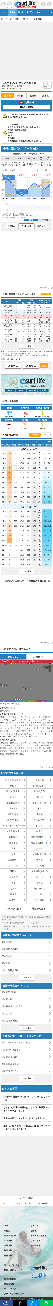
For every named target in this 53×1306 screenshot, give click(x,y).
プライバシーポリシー (14, 1294)
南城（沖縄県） (38, 843)
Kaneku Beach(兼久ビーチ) (12, 736)
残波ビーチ (5, 717)
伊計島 (39, 797)
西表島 (13, 894)
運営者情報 (9, 1284)
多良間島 (13, 865)
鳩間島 (39, 877)
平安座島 (24, 751)
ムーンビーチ (44, 734)
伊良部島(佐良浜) (39, 871)
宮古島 (12, 877)
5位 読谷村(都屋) (10, 970)
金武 (10, 748)
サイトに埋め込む (46, 294)
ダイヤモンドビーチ (15, 722)
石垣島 (12, 900)
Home (4, 12)
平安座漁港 (13, 751)
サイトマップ (10, 1289)
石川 (26, 745)
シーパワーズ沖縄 (12, 728)
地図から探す (39, 908)
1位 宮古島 (7, 942)
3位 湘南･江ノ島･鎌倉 (12, 1006)
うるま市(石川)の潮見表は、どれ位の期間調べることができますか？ (25, 1109)
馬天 (13, 848)
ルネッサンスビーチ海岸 (15, 725)
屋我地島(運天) (13, 803)
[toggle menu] (49, 3)
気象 (38, 12)
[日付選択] (26, 226)
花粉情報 (8, 1255)
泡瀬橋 (7, 745)
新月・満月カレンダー (14, 1270)
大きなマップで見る (9, 704)
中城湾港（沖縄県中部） (14, 825)
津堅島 (39, 814)
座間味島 (13, 837)
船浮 (39, 894)
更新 (44, 365)
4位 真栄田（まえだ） (12, 1064)
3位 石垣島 (7, 956)
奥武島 (39, 848)
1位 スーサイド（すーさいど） (16, 1042)
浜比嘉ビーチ (30, 720)
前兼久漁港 (36, 751)
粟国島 (13, 785)
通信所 (38, 748)
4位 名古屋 (7, 1013)
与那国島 (38, 888)
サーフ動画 (35, 1240)
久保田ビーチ (32, 736)
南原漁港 (10, 754)
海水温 (45, 95)
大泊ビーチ (34, 725)
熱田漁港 (14, 742)
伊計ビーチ (9, 731)
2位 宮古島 (7, 999)
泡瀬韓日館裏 (39, 742)
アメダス (8, 1260)
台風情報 (8, 1245)
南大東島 (12, 860)
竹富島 (13, 888)
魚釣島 (39, 860)
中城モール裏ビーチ (13, 720)
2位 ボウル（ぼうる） (12, 1049)
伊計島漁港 (17, 745)
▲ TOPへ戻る (26, 1198)
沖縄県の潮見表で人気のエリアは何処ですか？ (25, 1098)
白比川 (30, 748)
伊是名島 (39, 780)
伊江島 (13, 797)
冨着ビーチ (17, 717)
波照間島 (39, 900)
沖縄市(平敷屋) (13, 831)
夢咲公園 (20, 754)
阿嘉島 (39, 825)
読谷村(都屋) (13, 820)
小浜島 (39, 883)
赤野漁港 (4, 742)
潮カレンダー (10, 1235)
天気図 (20, 95)
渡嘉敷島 (13, 843)
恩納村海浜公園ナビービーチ (29, 731)
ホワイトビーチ (34, 722)
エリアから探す (13, 908)
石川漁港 (35, 745)
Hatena (33, 1304)
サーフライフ (7, 1203)
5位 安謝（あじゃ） (11, 1071)
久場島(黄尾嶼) (40, 854)
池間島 (13, 871)
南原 (2, 754)
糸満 (13, 854)
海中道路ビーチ (7, 711)
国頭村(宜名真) (40, 785)
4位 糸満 (6, 963)
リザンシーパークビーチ (33, 728)
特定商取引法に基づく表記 (16, 1299)
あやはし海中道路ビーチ (23, 734)
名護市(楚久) (13, 814)
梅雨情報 (8, 1250)
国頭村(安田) (39, 791)
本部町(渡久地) (40, 803)
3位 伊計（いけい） (11, 1056)
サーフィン (35, 1225)
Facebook (6, 1303)
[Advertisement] (26, 49)
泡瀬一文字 (25, 742)
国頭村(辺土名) (13, 791)
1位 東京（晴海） (10, 992)
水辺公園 (47, 751)
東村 (39, 808)
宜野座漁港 (19, 748)
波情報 (20, 12)
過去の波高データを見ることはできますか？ (24, 1118)
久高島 (39, 831)
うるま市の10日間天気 (13, 581)
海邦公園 (45, 745)
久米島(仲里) (39, 820)
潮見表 (12, 12)
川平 (13, 883)
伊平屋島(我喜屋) (13, 780)
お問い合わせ (10, 1279)
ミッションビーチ (32, 717)
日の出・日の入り (12, 1265)
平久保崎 (39, 865)
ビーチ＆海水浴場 (38, 1235)
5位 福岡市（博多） (11, 1020)
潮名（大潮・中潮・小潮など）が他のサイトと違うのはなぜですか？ (25, 1127)
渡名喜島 (13, 808)
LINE (46, 1304)
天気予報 (30, 12)
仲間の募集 (35, 1245)
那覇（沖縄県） (38, 837)
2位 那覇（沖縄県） (11, 949)
